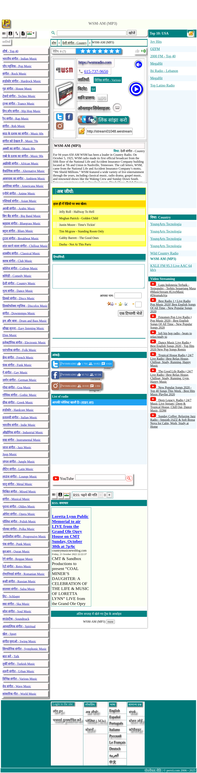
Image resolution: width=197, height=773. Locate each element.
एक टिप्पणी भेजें (130, 313)
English (114, 711)
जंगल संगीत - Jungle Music (19, 461)
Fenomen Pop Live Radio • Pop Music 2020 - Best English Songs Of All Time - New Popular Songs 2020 (171, 322)
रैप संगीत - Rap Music (16, 118)
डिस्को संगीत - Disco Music (19, 298)
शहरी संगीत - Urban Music (18, 671)
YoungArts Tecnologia (165, 224)
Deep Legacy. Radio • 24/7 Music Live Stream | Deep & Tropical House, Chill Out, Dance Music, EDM (171, 405)
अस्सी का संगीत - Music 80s (19, 148)
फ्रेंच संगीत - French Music (18, 357)
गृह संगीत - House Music (17, 88)
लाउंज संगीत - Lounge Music (20, 476)
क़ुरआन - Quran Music (16, 551)
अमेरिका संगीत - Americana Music (23, 186)
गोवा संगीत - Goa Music (17, 387)
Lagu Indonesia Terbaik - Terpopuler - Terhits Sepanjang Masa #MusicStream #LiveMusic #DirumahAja (173, 290)
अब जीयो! (91, 712)
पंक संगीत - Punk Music (17, 544)
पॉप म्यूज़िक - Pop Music (17, 66)
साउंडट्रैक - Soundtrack (16, 619)
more (110, 621)
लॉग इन (58, 711)
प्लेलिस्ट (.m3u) (95, 721)
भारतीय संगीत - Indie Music (19, 425)
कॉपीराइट (135, 730)
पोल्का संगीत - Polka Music (19, 529)
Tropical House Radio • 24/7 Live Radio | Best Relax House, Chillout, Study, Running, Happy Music (172, 360)
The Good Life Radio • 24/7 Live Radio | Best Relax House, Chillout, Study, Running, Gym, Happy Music (171, 376)
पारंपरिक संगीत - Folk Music (19, 350)
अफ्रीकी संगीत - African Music (20, 163)
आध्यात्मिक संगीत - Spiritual (19, 626)
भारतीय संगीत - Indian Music (20, 58)
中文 (112, 762)
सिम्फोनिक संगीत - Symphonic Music (25, 648)
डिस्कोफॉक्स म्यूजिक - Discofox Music (25, 305)
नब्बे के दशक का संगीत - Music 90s (23, 156)
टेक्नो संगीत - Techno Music (19, 96)
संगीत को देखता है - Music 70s (20, 141)
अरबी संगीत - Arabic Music (19, 208)
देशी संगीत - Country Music (19, 283)
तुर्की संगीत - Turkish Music (19, 663)
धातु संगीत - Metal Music (17, 484)
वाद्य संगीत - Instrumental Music (22, 440)
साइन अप (87, 402)
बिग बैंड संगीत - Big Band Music (22, 216)
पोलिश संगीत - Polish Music (19, 521)
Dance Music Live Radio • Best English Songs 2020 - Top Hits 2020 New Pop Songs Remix (172, 346)
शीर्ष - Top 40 (10, 51)
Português (116, 723)
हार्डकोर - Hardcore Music (18, 410)
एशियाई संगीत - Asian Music (20, 201)
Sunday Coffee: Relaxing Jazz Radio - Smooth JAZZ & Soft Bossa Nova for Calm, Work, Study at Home (172, 421)
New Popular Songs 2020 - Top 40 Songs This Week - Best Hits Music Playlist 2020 (172, 391)
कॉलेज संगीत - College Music (20, 268)
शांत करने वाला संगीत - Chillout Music (25, 246)
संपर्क (132, 712)
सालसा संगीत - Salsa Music (19, 589)
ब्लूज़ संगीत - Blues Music (18, 231)
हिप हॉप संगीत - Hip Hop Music (22, 111)
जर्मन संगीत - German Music (20, 380)
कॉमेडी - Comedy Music (17, 276)
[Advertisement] (98, 8)
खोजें (132, 33)
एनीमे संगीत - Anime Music (19, 193)
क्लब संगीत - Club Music (17, 261)
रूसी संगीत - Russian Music (19, 581)
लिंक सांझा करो (102, 119)
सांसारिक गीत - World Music (19, 693)
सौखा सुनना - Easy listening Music (23, 328)
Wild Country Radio (164, 253)
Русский (115, 736)
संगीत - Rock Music (14, 73)
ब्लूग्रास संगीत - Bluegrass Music (21, 223)
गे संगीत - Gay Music (15, 372)
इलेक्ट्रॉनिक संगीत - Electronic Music (24, 342)
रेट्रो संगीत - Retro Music (17, 566)
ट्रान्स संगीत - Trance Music (18, 103)
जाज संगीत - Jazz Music (17, 447)
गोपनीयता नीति (152, 770)
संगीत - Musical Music (16, 499)
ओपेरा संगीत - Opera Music (19, 514)
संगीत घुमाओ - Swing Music (19, 641)
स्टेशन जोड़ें (136, 721)
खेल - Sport (9, 633)
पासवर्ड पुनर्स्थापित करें (67, 720)
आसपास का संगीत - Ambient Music (24, 178)
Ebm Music (10, 335)
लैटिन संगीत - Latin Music (18, 469)
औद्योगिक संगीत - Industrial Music (23, 432)
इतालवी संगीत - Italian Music (20, 417)
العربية (114, 755)
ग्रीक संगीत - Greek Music (18, 402)
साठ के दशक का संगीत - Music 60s (23, 133)
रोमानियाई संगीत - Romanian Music (24, 574)
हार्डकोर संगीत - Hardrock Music (22, 81)
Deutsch (115, 749)
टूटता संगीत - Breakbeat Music (21, 238)
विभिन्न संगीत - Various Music (20, 678)
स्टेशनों (89, 730)
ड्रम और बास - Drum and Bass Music (25, 320)
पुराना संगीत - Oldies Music (19, 506)
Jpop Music (10, 454)
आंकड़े (55, 355)
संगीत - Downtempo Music (19, 313)
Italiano (114, 730)
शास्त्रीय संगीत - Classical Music (21, 253)
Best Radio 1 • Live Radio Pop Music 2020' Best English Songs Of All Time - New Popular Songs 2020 (173, 306)
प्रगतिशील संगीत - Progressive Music (24, 536)
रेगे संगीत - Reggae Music (18, 559)
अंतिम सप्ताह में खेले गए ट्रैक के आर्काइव (98, 614)
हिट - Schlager (11, 596)
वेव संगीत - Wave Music (17, 686)
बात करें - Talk (11, 656)
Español (114, 717)
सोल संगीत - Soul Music (17, 611)
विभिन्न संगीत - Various (108, 80)
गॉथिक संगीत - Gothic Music (20, 395)
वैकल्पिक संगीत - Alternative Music (24, 171)
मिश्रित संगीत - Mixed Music (19, 491)
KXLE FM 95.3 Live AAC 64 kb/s (171, 268)
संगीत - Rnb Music (14, 126)
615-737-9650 (96, 71)
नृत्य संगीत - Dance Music (18, 290)
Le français (117, 742)
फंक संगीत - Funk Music (17, 365)
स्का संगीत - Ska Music (16, 604)
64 (93, 89)
